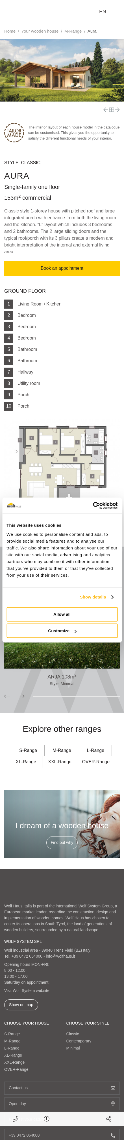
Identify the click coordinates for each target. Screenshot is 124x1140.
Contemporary (79, 1041)
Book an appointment (62, 268)
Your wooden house (39, 31)
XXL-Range (59, 761)
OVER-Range (96, 761)
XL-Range (26, 761)
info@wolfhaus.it (60, 956)
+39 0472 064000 (27, 956)
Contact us (62, 1088)
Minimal (73, 1048)
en (102, 11)
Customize (62, 630)
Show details (93, 597)
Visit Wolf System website (26, 990)
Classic (72, 1034)
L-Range (95, 750)
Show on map (21, 1004)
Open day (62, 1103)
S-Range (28, 750)
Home (10, 31)
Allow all (62, 614)
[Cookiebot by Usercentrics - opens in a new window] (93, 505)
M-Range (73, 31)
